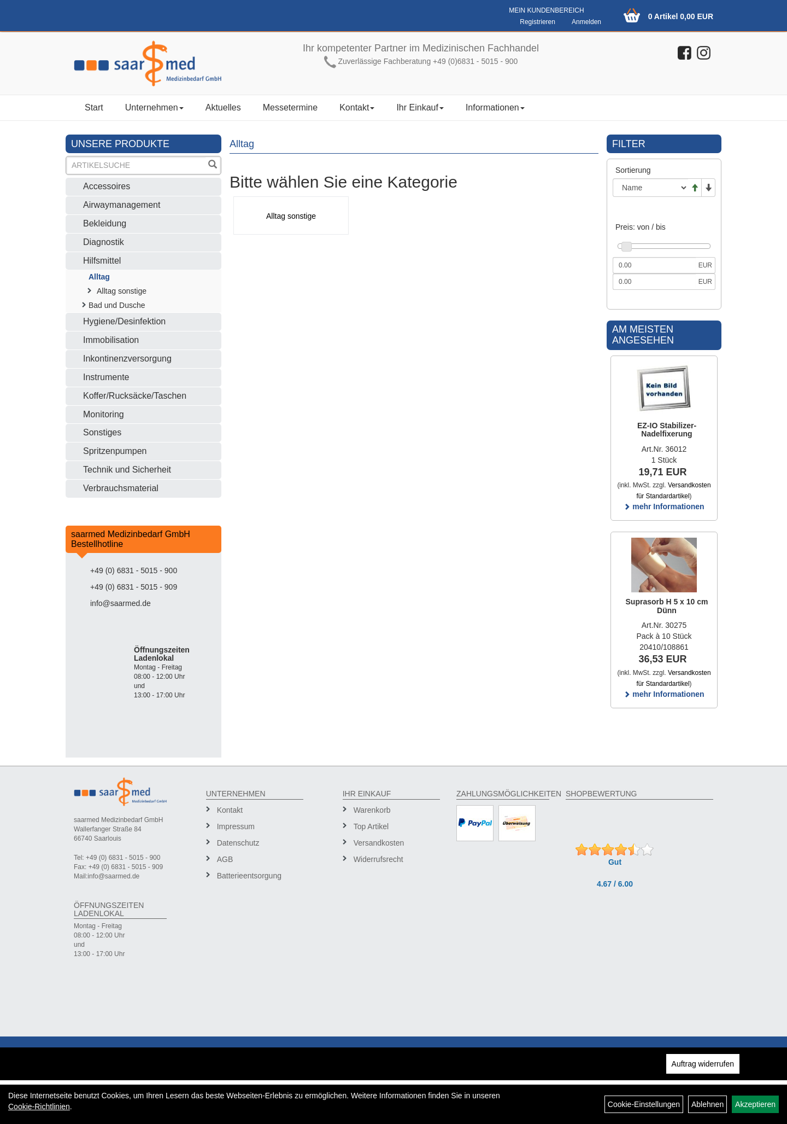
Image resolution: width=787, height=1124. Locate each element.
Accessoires (106, 186)
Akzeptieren (755, 1104)
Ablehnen (707, 1104)
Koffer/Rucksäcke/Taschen (134, 395)
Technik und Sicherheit (127, 469)
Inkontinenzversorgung (127, 358)
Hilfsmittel (102, 260)
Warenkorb (372, 810)
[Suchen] (212, 165)
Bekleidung (104, 223)
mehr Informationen (664, 506)
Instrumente (106, 377)
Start (94, 107)
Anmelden (586, 22)
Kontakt (356, 107)
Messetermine (290, 107)
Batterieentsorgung (249, 875)
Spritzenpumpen (115, 451)
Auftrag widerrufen (703, 1063)
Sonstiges (102, 432)
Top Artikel (371, 826)
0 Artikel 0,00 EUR (680, 16)
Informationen (495, 107)
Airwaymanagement (121, 204)
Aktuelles (223, 107)
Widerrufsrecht (378, 859)
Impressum (236, 826)
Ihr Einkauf (419, 107)
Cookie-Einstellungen (644, 1104)
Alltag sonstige (121, 291)
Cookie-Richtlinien (39, 1106)
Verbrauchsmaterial (120, 488)
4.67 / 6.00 (615, 884)
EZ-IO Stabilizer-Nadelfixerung (666, 429)
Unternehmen (154, 107)
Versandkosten (379, 842)
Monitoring (103, 414)
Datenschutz (238, 842)
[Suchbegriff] (136, 165)
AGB (225, 859)
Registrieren (537, 22)
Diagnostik (103, 242)
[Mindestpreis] (654, 265)
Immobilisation (111, 340)
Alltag (99, 276)
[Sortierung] (650, 187)
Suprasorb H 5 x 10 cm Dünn (667, 605)
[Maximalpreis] (654, 281)
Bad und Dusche (117, 305)
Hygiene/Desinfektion (124, 321)
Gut (614, 862)
